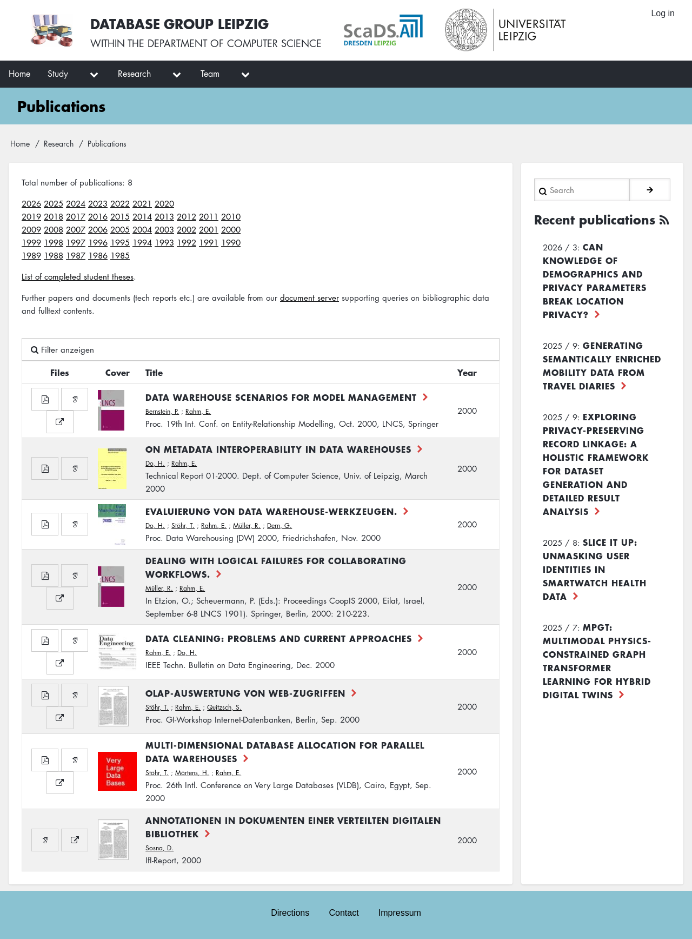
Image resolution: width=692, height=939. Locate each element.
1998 (53, 242)
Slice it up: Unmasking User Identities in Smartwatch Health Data (595, 569)
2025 (53, 203)
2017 (75, 216)
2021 (142, 203)
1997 (75, 242)
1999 (31, 242)
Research (59, 143)
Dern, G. (279, 525)
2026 (31, 203)
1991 (208, 242)
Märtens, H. (192, 772)
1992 (186, 242)
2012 (186, 216)
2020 (164, 203)
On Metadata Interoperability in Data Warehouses (278, 448)
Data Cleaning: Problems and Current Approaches (278, 638)
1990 (231, 242)
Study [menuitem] (58, 74)
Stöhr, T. (183, 525)
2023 (98, 203)
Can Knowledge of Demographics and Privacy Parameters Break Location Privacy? (595, 280)
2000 (231, 229)
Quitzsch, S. (224, 707)
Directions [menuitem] (290, 912)
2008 (53, 229)
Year (467, 372)
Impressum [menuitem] (399, 912)
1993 (164, 242)
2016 (98, 216)
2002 (186, 229)
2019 (31, 216)
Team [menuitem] (210, 74)
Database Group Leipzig (179, 24)
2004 (142, 229)
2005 (120, 229)
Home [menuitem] (19, 74)
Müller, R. (247, 525)
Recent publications (594, 219)
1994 (142, 242)
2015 (120, 216)
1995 (120, 242)
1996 (98, 242)
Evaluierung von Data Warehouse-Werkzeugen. (271, 511)
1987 (75, 255)
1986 (98, 255)
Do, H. (155, 463)
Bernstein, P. (162, 411)
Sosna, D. (159, 847)
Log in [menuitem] (663, 13)
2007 (75, 229)
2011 (208, 216)
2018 (53, 216)
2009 (31, 229)
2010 (231, 216)
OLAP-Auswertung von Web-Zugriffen (245, 692)
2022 (120, 203)
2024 (75, 203)
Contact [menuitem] (343, 912)
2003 (164, 229)
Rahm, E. (198, 411)
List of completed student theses (78, 276)
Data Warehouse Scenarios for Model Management (281, 397)
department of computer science (235, 43)
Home (20, 143)
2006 (98, 229)
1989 (31, 255)
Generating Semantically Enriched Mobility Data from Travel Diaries (602, 365)
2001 (208, 229)
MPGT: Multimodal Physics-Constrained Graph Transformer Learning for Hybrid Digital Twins (597, 660)
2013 (164, 216)
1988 (53, 255)
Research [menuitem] (134, 74)
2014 (142, 216)
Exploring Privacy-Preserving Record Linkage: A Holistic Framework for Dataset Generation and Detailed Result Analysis (596, 464)
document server (309, 297)
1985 (120, 255)
